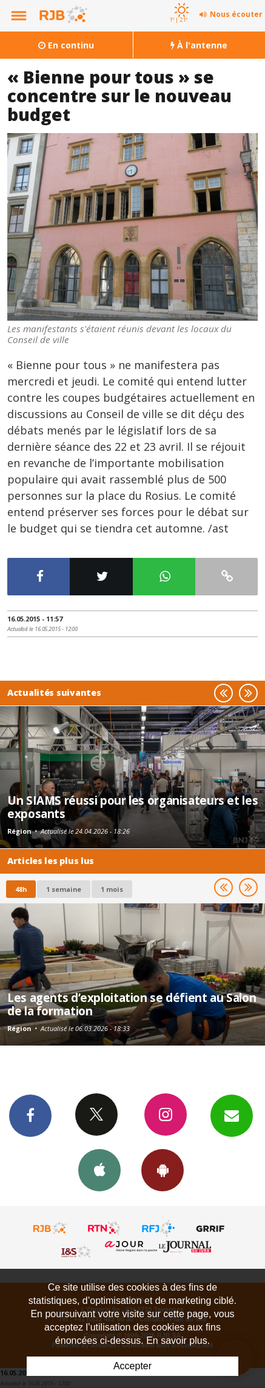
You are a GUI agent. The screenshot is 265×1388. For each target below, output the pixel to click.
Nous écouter (236, 14)
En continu (66, 45)
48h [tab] (21, 889)
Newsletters (231, 1115)
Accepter (132, 1366)
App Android (162, 1169)
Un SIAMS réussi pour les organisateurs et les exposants (132, 807)
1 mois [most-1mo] (112, 889)
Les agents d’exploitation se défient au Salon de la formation (131, 1004)
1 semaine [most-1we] (63, 889)
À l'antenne (198, 45)
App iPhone (99, 1169)
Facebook (30, 1115)
